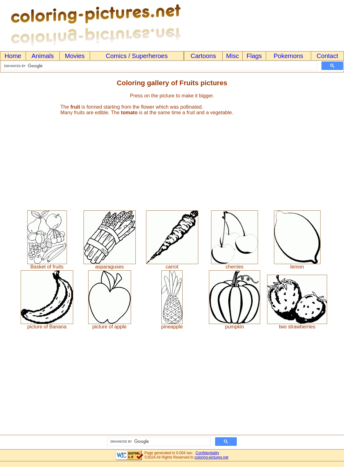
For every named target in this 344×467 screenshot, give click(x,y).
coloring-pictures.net (211, 457)
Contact (327, 55)
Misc (232, 55)
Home (13, 55)
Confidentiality (207, 453)
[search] (158, 66)
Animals (43, 55)
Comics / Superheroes (137, 55)
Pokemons (288, 55)
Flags (254, 55)
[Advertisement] (172, 160)
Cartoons (203, 55)
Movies (74, 55)
